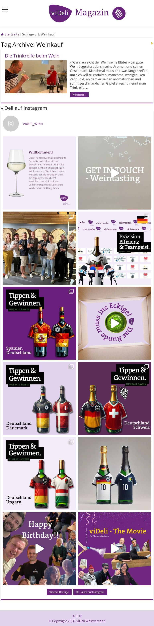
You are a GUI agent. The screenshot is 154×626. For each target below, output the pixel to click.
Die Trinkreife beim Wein (32, 55)
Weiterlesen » (79, 94)
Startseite (10, 34)
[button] (9, 617)
